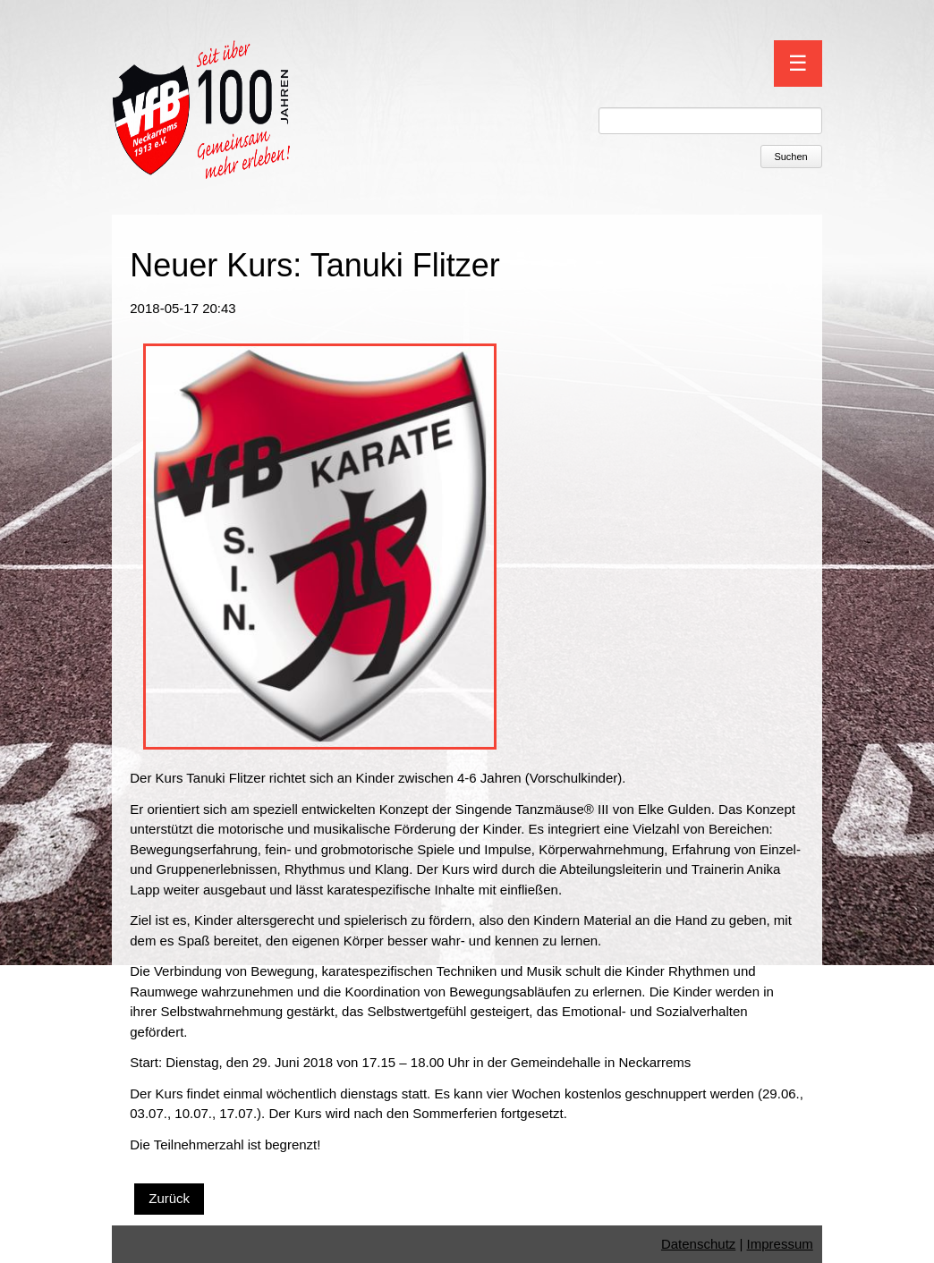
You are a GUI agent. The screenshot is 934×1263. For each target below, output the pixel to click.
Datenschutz (698, 1243)
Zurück (169, 1198)
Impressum (780, 1243)
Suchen (790, 156)
